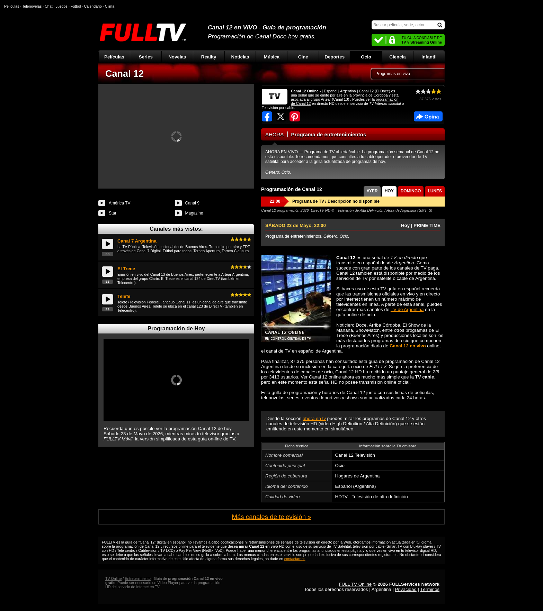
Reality (208, 57)
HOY (389, 191)
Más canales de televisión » (271, 516)
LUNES (435, 191)
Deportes (334, 57)
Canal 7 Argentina (137, 241)
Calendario (93, 6)
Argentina (348, 91)
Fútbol (76, 6)
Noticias (240, 57)
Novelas (177, 57)
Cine (303, 57)
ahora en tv (314, 418)
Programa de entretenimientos (328, 134)
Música (271, 57)
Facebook (428, 116)
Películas (114, 57)
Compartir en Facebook (267, 116)
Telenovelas (32, 6)
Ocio (366, 57)
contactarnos (294, 559)
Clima (109, 6)
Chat (49, 6)
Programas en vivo (392, 73)
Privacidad (406, 589)
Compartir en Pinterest (295, 116)
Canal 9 (192, 203)
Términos (429, 589)
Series (146, 57)
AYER (371, 191)
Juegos (62, 6)
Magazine (194, 213)
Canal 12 (124, 74)
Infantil (429, 57)
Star (112, 213)
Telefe (124, 296)
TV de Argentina (407, 309)
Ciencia (397, 57)
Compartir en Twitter (281, 116)
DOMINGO (411, 191)
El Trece (126, 268)
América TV (119, 203)
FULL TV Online (355, 584)
